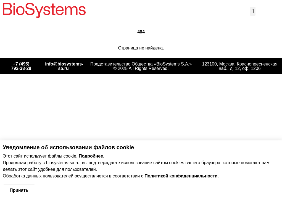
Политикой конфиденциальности (181, 176)
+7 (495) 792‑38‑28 (21, 66)
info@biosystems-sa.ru (64, 66)
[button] (252, 11)
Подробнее (91, 156)
